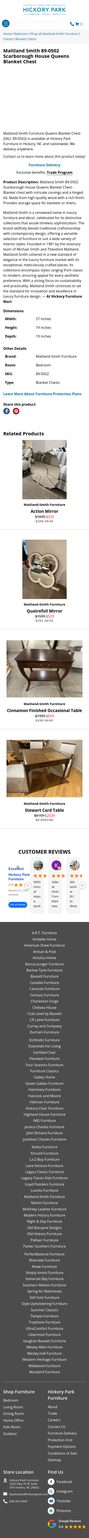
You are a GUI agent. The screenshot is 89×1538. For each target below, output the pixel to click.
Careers (54, 1420)
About (53, 1407)
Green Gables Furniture (45, 1083)
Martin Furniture (44, 1203)
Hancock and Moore (44, 1096)
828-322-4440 (18, 1501)
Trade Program (60, 172)
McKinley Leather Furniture (44, 1209)
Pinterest (63, 1510)
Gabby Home (44, 1077)
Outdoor (10, 1434)
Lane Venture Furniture (44, 1166)
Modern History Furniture (44, 1215)
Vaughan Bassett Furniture (44, 1341)
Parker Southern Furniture (44, 1246)
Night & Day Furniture (44, 1221)
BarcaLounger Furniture (44, 964)
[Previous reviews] (28, 885)
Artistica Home (44, 958)
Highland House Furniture (45, 1114)
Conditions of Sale (62, 1453)
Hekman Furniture (44, 1102)
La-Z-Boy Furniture (44, 1159)
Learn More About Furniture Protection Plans (42, 393)
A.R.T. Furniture (44, 933)
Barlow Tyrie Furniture (44, 970)
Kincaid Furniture (44, 1153)
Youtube (64, 1501)
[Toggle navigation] (6, 23)
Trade (52, 1413)
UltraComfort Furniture (44, 1328)
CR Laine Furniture (44, 1020)
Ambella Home (44, 939)
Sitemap (54, 1460)
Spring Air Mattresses (44, 1291)
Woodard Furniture (44, 1372)
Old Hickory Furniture (44, 1234)
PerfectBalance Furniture (44, 1254)
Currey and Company (44, 1026)
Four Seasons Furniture (44, 1065)
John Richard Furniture (44, 1133)
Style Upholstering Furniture (44, 1303)
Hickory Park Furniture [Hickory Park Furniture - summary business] (19, 877)
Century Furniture (44, 995)
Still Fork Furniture (44, 1297)
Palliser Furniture (44, 1240)
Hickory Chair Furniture (44, 1108)
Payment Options (62, 1446)
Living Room (13, 1407)
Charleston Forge (44, 1001)
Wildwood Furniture (44, 1366)
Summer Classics (44, 1310)
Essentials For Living (44, 1046)
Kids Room (11, 1427)
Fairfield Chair (44, 1052)
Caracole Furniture (44, 989)
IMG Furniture (44, 1120)
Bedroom (10, 1400)
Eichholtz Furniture (44, 1040)
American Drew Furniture (44, 945)
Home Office (13, 1420)
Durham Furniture (44, 1032)
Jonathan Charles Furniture (44, 1139)
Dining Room (13, 1413)
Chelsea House (44, 1007)
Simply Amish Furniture (44, 1272)
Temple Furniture (44, 1316)
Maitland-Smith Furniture (44, 504)
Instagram (64, 1491)
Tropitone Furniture (45, 1322)
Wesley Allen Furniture (44, 1347)
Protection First (60, 1440)
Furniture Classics (44, 1071)
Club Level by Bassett (44, 1013)
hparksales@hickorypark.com (28, 1494)
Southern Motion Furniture (44, 1285)
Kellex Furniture (44, 1147)
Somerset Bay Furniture (44, 1279)
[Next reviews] (82, 885)
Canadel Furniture (44, 982)
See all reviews (17, 905)
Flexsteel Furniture (45, 1058)
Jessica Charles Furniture (44, 1127)
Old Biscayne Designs (44, 1228)
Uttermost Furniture (44, 1334)
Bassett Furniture (45, 976)
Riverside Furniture (44, 1260)
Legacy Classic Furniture (44, 1172)
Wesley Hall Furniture (44, 1353)
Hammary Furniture (44, 1089)
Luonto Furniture (44, 1190)
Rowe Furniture (44, 1266)
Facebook (64, 1481)
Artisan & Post (44, 951)
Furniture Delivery (44, 165)
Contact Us (56, 1427)
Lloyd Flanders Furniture (44, 1184)
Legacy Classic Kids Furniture (44, 1178)
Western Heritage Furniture (44, 1359)
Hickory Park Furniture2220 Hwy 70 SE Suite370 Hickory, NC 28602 (24, 1483)
